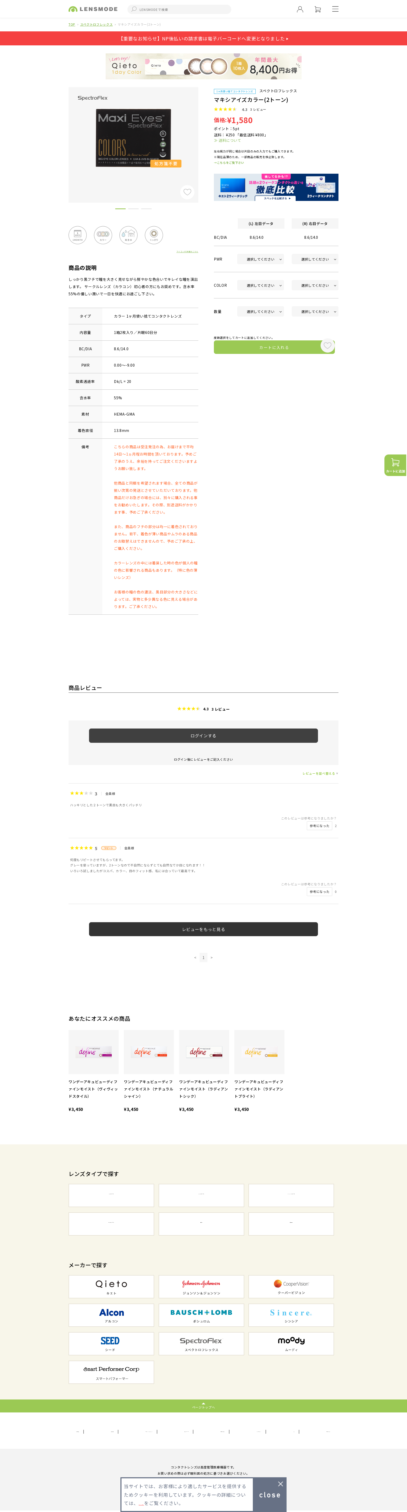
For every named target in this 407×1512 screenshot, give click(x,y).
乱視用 (201, 1224)
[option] (133, 138)
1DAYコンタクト (111, 1196)
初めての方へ (319, 1431)
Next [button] (202, 136)
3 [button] (146, 209)
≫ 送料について (227, 140)
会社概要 (84, 1431)
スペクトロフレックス (96, 24)
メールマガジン (263, 1431)
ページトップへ (203, 1407)
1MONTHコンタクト (291, 1196)
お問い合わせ (226, 1431)
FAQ (292, 1431)
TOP (72, 24)
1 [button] (120, 209)
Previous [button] (64, 136)
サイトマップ (192, 1431)
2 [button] (133, 209)
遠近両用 (291, 1224)
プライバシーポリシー (150, 1431)
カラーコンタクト (111, 1224)
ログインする (203, 735)
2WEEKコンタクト (201, 1196)
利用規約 (111, 1431)
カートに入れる (265, 348)
